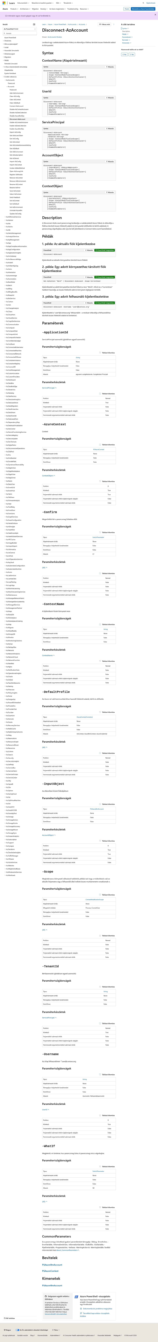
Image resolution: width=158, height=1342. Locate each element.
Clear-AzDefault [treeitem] (15, 103)
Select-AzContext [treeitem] (15, 194)
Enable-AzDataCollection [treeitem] (18, 126)
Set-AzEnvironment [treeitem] (16, 207)
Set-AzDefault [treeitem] (14, 204)
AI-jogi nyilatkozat (9, 1335)
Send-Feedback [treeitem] (15, 197)
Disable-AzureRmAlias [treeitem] (17, 116)
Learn (44, 24)
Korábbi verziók (22, 1335)
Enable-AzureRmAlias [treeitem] (17, 129)
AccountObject (49, 835)
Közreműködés (43, 1335)
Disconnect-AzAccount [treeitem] (17, 119)
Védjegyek (116, 1335)
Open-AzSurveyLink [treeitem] (16, 171)
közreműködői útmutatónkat (56, 1314)
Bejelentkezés (150, 3)
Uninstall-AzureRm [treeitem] (16, 210)
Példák (125, 34)
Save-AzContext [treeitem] (15, 191)
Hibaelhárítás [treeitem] (8, 70)
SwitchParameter (98, 537)
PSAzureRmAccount (97, 809)
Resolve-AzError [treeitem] (15, 187)
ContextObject (48, 475)
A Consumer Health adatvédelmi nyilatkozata (78, 1335)
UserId (45, 1109)
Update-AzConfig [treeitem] (15, 214)
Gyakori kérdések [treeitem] (10, 73)
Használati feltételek (104, 1335)
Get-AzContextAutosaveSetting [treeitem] (20, 145)
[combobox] (20, 29)
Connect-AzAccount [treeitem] (16, 106)
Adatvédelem (54, 1335)
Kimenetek (126, 43)
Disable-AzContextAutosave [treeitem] (19, 109)
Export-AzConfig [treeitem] (15, 132)
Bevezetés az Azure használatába (143, 9)
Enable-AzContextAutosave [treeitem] (19, 122)
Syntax (125, 28)
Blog (31, 1335)
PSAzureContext (98, 449)
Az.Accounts (72, 24)
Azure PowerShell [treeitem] (10, 37)
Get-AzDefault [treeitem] (14, 148)
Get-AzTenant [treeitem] (14, 158)
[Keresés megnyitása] (143, 3)
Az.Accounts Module (55, 37)
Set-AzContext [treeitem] (14, 200)
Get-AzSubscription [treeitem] (16, 155)
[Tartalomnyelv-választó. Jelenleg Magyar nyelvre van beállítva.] (7, 1330)
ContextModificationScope (95, 899)
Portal (127, 9)
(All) (44, 567)
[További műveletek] (114, 24)
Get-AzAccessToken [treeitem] (16, 135)
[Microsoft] (4, 3)
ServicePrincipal (49, 388)
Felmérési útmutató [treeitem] (10, 64)
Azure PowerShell (60, 24)
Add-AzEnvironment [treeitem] (16, 93)
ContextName (48, 655)
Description (126, 31)
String (78, 357)
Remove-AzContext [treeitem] (16, 178)
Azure (50, 24)
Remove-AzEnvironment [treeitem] (18, 181)
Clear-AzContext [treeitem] (15, 99)
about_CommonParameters (67, 1250)
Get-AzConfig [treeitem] (14, 139)
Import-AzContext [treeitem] (16, 165)
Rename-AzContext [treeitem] (16, 184)
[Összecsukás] (34, 24)
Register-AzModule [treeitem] (16, 174)
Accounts (82, 24)
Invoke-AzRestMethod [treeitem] (17, 168)
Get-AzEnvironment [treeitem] (16, 152)
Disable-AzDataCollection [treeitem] (18, 112)
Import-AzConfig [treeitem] (15, 161)
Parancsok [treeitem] (11, 83)
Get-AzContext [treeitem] (15, 142)
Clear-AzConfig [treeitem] (15, 96)
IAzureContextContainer (85, 717)
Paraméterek (127, 37)
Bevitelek (126, 40)
